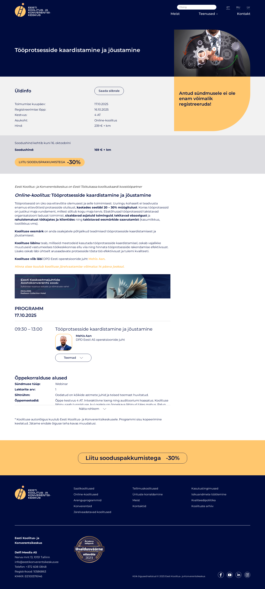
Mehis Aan (84, 336)
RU (238, 7)
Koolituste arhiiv (202, 506)
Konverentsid (83, 506)
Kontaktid (139, 506)
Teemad (73, 357)
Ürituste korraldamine (147, 494)
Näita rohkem (92, 408)
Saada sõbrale (109, 91)
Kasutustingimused (204, 488)
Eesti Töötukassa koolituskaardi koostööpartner (107, 186)
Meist (175, 14)
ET (228, 7)
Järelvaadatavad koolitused (92, 512)
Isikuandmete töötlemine (208, 494)
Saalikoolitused (84, 488)
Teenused (208, 14)
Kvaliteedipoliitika (203, 500)
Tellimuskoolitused (145, 488)
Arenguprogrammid (87, 500)
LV (248, 7)
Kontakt (243, 14)
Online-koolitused (86, 494)
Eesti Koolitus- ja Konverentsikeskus (41, 186)
